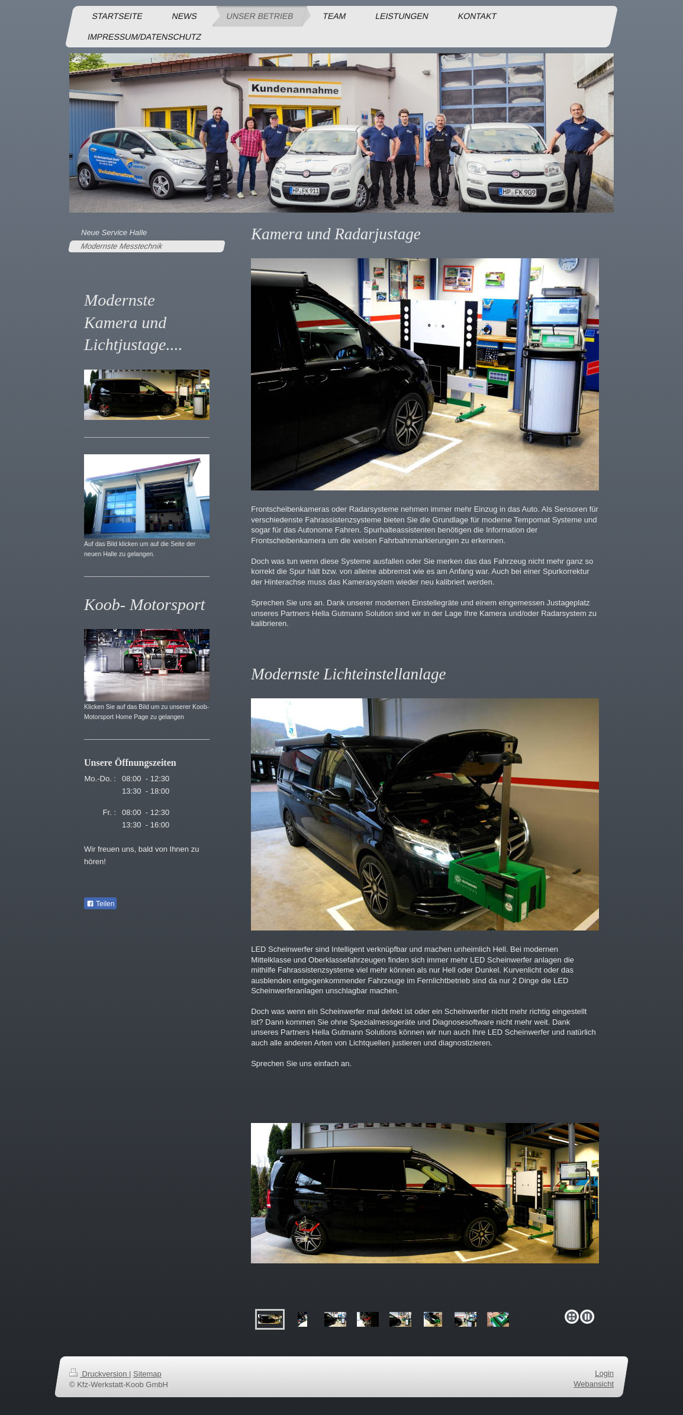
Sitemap (147, 1373)
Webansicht (594, 1383)
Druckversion (99, 1373)
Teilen (100, 904)
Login (604, 1373)
